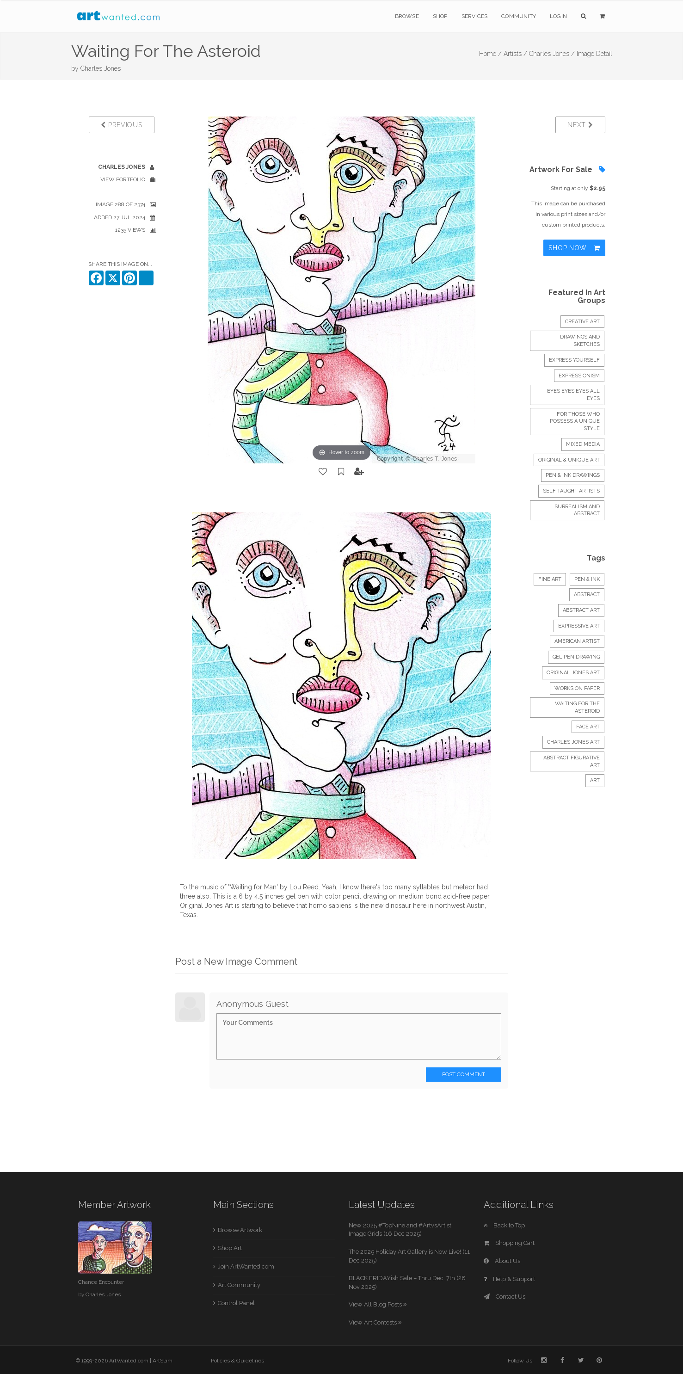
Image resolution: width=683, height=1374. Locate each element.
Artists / (515, 53)
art (595, 780)
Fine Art (549, 579)
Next (580, 125)
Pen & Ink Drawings (573, 475)
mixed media (583, 444)
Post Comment (463, 1074)
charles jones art (573, 742)
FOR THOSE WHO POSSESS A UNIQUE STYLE (575, 421)
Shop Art (230, 1248)
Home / (490, 53)
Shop (440, 16)
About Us (502, 1260)
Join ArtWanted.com (246, 1266)
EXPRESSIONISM (579, 376)
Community (518, 16)
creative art (582, 322)
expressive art (579, 626)
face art (588, 727)
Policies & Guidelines (237, 1360)
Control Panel (236, 1303)
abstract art (581, 610)
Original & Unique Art (569, 460)
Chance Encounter (101, 1282)
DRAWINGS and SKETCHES (580, 340)
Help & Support (509, 1278)
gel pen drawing (576, 657)
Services (474, 16)
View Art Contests (375, 1322)
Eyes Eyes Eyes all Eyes (573, 394)
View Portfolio (122, 179)
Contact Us (504, 1296)
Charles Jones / (552, 53)
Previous (121, 125)
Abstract (587, 594)
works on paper (577, 688)
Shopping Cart (509, 1242)
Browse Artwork (240, 1229)
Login (558, 16)
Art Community (239, 1285)
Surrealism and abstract (577, 510)
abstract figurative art (571, 761)
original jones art (573, 673)
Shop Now (574, 248)
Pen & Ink (587, 579)
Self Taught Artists (571, 491)
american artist (577, 641)
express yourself (574, 360)
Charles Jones (100, 68)
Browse (407, 16)
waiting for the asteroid (577, 707)
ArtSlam (162, 1360)
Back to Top (504, 1225)
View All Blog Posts (377, 1304)
